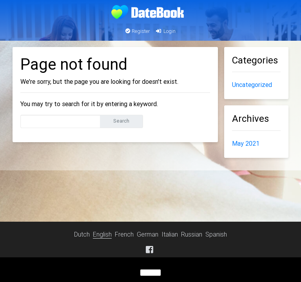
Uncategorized (252, 85)
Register (137, 31)
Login (165, 31)
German (147, 234)
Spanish (216, 234)
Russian (191, 234)
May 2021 (245, 143)
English (102, 234)
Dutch (82, 234)
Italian (169, 234)
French (124, 234)
